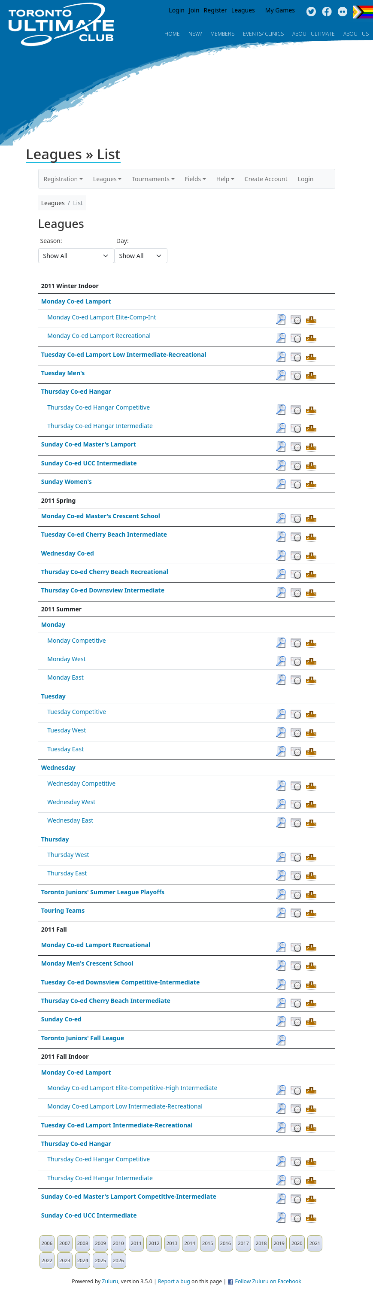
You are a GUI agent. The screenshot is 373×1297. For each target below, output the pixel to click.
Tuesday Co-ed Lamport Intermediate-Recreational (117, 1125)
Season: (51, 241)
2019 (279, 1243)
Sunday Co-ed (61, 1019)
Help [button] (223, 179)
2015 (207, 1243)
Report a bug (174, 1281)
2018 (261, 1243)
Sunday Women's (66, 481)
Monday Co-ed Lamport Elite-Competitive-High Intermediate (132, 1088)
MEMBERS (222, 33)
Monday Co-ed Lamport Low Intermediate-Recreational (125, 1106)
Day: (122, 241)
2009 (100, 1243)
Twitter (311, 12)
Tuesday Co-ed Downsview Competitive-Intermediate (120, 982)
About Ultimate (313, 33)
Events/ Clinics (263, 33)
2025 (100, 1260)
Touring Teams (63, 910)
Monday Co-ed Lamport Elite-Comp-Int (101, 317)
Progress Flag (363, 12)
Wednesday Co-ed (67, 553)
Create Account (266, 179)
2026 (118, 1260)
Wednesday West (71, 802)
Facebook (327, 12)
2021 (315, 1243)
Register (215, 10)
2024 (82, 1260)
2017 (243, 1243)
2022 (47, 1260)
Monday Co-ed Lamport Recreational (99, 335)
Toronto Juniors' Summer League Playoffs (102, 892)
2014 (189, 1243)
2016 (225, 1243)
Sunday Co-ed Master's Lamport (88, 444)
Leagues (243, 10)
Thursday (55, 839)
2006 (47, 1243)
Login (177, 10)
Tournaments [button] (151, 179)
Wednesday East (70, 820)
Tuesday (53, 696)
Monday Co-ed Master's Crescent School (100, 516)
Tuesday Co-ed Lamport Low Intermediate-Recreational (123, 354)
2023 (64, 1260)
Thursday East (67, 873)
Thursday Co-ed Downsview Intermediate (102, 590)
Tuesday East (65, 749)
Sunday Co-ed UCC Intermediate (89, 463)
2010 (118, 1243)
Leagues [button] (105, 179)
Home (172, 33)
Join (194, 10)
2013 (172, 1243)
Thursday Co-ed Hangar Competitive (98, 407)
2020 (297, 1243)
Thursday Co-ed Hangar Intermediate (100, 426)
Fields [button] (193, 179)
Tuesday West (66, 730)
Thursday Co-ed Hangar (76, 391)
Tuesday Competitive (76, 712)
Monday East (65, 677)
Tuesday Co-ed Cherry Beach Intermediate (104, 534)
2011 (136, 1243)
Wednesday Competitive (81, 783)
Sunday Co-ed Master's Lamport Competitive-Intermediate (128, 1196)
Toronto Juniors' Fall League (82, 1038)
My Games (280, 10)
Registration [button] (61, 179)
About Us (356, 33)
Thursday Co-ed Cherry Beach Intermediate (105, 1000)
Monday (53, 624)
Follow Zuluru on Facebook (268, 1281)
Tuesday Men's (63, 373)
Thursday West (68, 854)
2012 (154, 1243)
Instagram (343, 12)
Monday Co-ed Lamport (76, 301)
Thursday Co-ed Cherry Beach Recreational (104, 572)
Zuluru (110, 1281)
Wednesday (58, 767)
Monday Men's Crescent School (87, 963)
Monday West (66, 659)
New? (195, 33)
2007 (64, 1243)
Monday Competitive (76, 640)
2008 (82, 1243)
